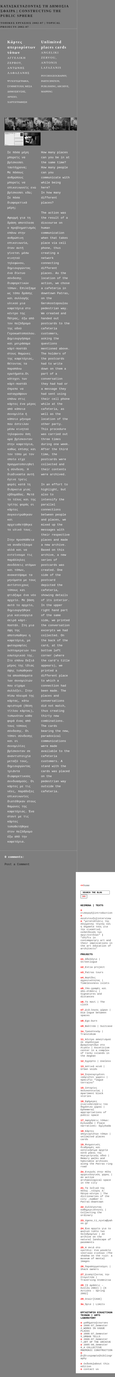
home (85, 885)
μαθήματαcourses (94, 1322)
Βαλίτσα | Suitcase (96, 1026)
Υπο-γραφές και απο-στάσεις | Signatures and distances (93, 992)
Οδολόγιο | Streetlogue (90, 960)
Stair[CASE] (91, 1299)
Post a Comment (17, 864)
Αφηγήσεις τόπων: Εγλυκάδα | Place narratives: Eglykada (95, 1123)
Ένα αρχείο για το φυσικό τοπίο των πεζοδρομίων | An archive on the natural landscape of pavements (95, 1235)
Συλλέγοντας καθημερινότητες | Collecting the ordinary (93, 1211)
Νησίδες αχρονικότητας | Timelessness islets (94, 980)
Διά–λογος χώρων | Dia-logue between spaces (95, 1013)
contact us (89, 1369)
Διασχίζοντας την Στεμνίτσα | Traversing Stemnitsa (95, 1277)
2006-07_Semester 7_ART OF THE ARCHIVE (95, 1340)
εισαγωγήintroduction (96, 911)
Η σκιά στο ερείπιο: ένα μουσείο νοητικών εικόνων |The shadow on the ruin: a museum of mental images (96, 1254)
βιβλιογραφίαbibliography (96, 1356)
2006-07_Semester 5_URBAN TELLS (94, 1335)
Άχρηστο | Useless (95, 1061)
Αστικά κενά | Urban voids (92, 1068)
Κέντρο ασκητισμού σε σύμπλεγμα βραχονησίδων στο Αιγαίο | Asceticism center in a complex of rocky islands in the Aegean (95, 1047)
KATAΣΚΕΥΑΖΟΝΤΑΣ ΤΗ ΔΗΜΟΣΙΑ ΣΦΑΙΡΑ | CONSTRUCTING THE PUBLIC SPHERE (34, 11)
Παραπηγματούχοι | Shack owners (95, 1268)
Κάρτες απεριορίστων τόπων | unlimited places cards (95, 1135)
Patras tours (91, 972)
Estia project (92, 967)
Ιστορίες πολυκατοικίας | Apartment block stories (91, 1092)
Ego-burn (88, 1021)
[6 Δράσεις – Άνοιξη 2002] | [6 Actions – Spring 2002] (93, 1289)
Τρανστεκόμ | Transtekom (91, 1033)
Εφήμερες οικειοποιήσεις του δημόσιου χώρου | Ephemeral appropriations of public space (94, 1108)
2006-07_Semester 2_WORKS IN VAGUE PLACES (94, 1328)
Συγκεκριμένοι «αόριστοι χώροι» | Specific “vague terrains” (94, 1078)
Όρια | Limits (92, 1304)
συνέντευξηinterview (95, 917)
